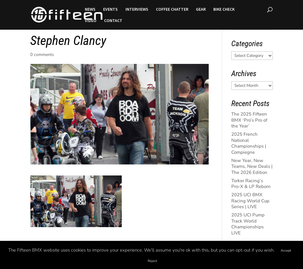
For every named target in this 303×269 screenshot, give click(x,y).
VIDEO (90, 20)
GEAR (201, 9)
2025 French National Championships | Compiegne (248, 143)
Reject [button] (152, 261)
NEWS (90, 9)
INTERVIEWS (136, 9)
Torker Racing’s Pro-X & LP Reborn (251, 184)
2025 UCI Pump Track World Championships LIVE (248, 224)
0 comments (42, 54)
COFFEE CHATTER (172, 9)
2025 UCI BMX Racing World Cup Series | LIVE (250, 201)
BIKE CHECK (224, 9)
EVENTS (110, 9)
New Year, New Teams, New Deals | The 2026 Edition (251, 166)
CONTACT (113, 20)
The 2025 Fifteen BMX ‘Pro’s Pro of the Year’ (249, 120)
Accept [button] (286, 250)
